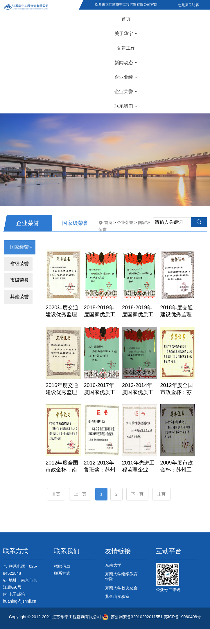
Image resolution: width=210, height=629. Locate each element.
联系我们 (125, 106)
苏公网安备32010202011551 (137, 616)
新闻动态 (125, 62)
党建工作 (126, 48)
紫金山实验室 (117, 596)
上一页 (80, 494)
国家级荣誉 (21, 247)
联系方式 (62, 573)
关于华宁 (125, 33)
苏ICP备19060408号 (182, 616)
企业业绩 (125, 77)
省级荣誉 (19, 263)
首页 (126, 19)
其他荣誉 (19, 296)
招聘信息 (62, 566)
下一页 (137, 494)
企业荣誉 (125, 91)
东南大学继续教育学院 (121, 576)
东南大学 (113, 565)
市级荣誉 (19, 280)
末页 (161, 494)
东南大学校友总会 (121, 587)
